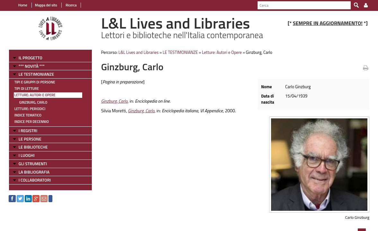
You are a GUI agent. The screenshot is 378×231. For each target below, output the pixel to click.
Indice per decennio (28, 121)
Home (18, 5)
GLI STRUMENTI (29, 163)
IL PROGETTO (27, 58)
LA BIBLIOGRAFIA (30, 172)
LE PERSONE (26, 139)
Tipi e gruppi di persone (31, 82)
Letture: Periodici (26, 108)
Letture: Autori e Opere (31, 95)
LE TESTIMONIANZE (32, 74)
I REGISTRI (24, 130)
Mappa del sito (42, 5)
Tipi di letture (23, 88)
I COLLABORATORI (31, 180)
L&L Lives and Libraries (137, 52)
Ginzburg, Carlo (29, 102)
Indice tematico (24, 115)
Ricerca (67, 5)
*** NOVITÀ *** (28, 66)
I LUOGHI (23, 155)
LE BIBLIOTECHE (29, 147)
